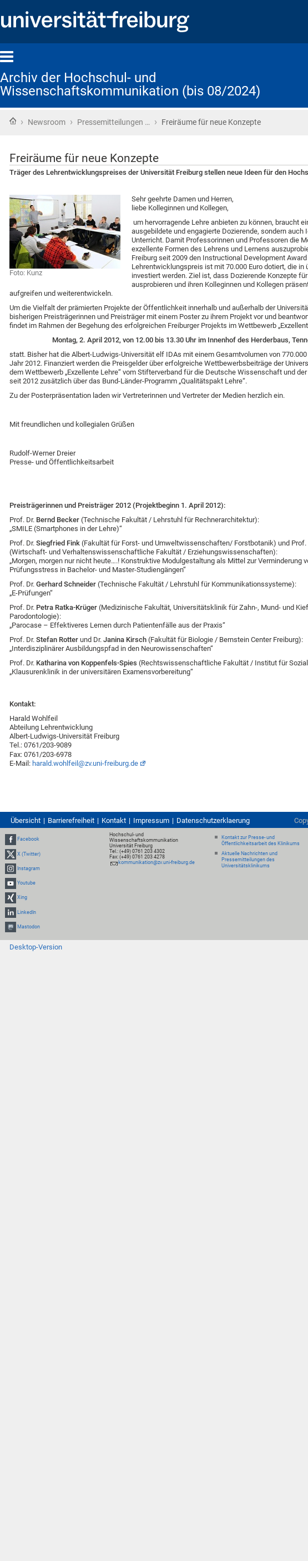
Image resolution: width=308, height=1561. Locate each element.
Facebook (28, 839)
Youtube (26, 883)
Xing (22, 897)
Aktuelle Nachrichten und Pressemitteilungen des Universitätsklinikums (249, 859)
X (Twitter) (29, 854)
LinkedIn (26, 912)
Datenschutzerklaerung (213, 820)
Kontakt (114, 820)
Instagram (28, 868)
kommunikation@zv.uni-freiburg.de (156, 862)
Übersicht (26, 820)
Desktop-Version (35, 947)
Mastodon (28, 926)
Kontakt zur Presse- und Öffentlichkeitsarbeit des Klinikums (260, 840)
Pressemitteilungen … (113, 122)
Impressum (151, 820)
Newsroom (46, 122)
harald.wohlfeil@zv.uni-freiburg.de (85, 763)
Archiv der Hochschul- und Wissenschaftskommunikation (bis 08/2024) (130, 84)
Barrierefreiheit (71, 820)
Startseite (12, 121)
